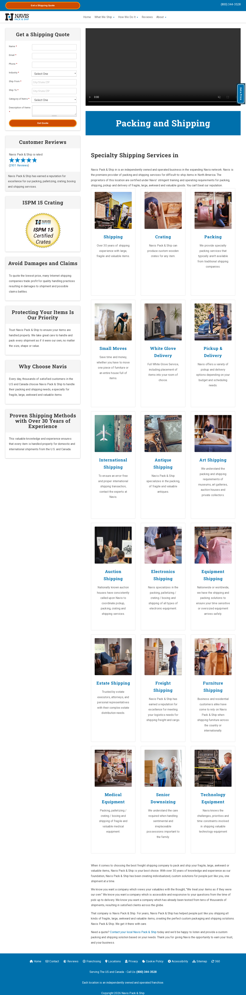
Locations (113, 959)
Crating (163, 237)
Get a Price (241, 93)
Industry (14, 72)
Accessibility (178, 959)
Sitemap (199, 959)
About (161, 17)
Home (87, 17)
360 (215, 959)
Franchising (92, 959)
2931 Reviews (19, 165)
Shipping (113, 237)
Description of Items (19, 109)
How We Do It (128, 17)
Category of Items (19, 98)
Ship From (15, 81)
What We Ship (105, 17)
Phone (13, 63)
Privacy (131, 959)
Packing (213, 237)
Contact (52, 959)
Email (12, 55)
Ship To (13, 90)
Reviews (147, 17)
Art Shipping (213, 459)
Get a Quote (43, 5)
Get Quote (42, 123)
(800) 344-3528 (231, 4)
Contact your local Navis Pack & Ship (133, 930)
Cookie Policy (152, 959)
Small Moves (113, 348)
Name (13, 46)
